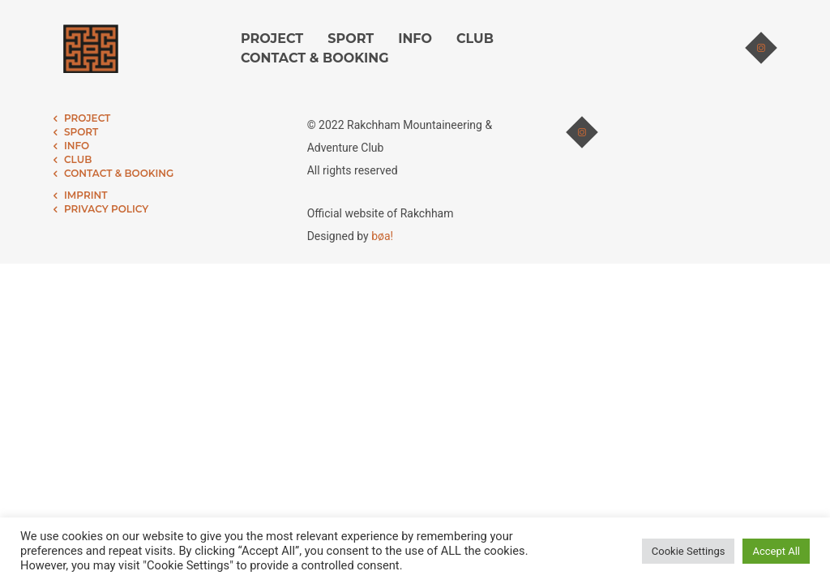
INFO (415, 38)
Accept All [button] (776, 551)
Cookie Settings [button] (688, 551)
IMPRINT (85, 195)
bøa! (382, 236)
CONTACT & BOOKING (315, 58)
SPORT (350, 38)
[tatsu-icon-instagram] (761, 48)
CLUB (475, 38)
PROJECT (272, 38)
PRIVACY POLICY (106, 209)
